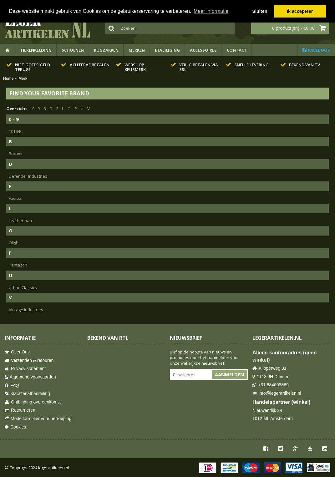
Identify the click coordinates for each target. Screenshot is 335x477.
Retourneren (20, 410)
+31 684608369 (270, 385)
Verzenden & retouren (29, 360)
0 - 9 (36, 108)
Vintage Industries (26, 309)
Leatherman (20, 220)
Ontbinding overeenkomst (33, 402)
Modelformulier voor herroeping (38, 418)
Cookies (15, 427)
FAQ (12, 385)
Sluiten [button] (259, 11)
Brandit (16, 153)
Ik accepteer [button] (300, 11)
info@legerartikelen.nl (276, 393)
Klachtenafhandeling (27, 393)
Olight (14, 243)
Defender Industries (28, 176)
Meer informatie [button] (211, 11)
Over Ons (17, 352)
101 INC (16, 131)
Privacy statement (25, 368)
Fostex (15, 198)
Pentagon (18, 265)
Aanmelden (229, 374)
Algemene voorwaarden (30, 377)
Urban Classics (23, 287)
